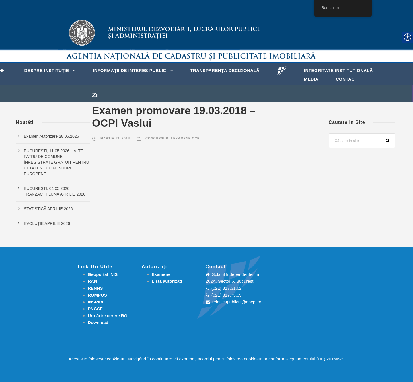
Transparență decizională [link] (225, 70)
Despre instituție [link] (46, 70)
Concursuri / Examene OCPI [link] (173, 138)
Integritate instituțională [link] (338, 70)
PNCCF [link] (95, 308)
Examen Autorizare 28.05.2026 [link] (51, 136)
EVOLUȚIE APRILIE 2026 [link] (47, 223)
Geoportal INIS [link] (103, 274)
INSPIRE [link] (96, 301)
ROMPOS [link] (97, 295)
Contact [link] (347, 79)
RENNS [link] (95, 288)
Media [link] (311, 79)
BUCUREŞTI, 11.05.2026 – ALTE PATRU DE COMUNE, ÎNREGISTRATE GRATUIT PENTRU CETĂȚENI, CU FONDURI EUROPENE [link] (56, 162)
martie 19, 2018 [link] (115, 138)
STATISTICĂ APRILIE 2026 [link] (48, 208)
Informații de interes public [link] (129, 70)
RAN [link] (92, 281)
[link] (3, 70)
